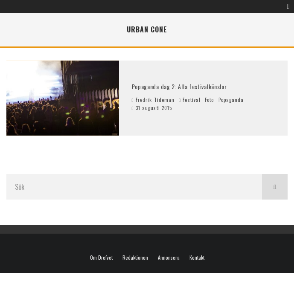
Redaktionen (135, 257)
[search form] (134, 187)
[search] (275, 187)
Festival (192, 100)
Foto (209, 100)
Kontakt (196, 257)
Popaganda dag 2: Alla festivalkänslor (179, 86)
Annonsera (169, 257)
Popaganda (231, 100)
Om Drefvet (101, 257)
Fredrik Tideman (153, 99)
